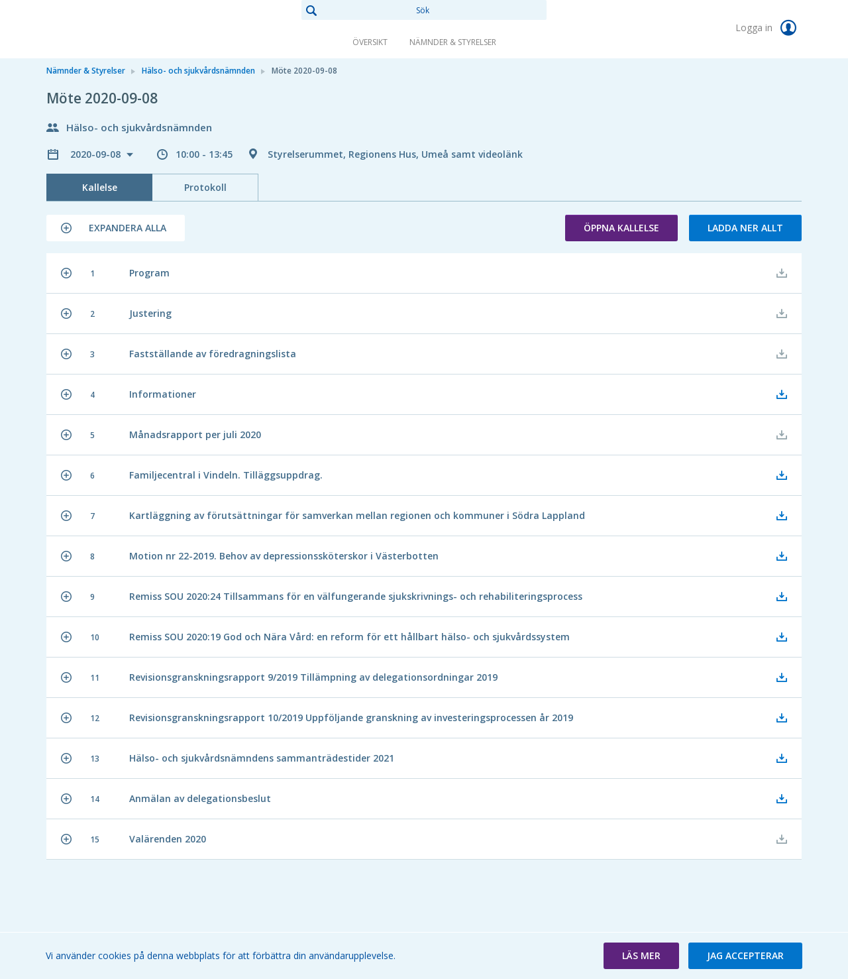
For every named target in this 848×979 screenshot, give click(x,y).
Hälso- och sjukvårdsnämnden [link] (198, 70)
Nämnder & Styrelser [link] (452, 42)
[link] (112, 29)
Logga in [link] (768, 28)
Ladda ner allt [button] (745, 227)
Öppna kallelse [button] (621, 227)
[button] (115, 228)
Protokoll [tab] (205, 187)
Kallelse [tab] (99, 187)
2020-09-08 (96, 154)
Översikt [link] (370, 42)
